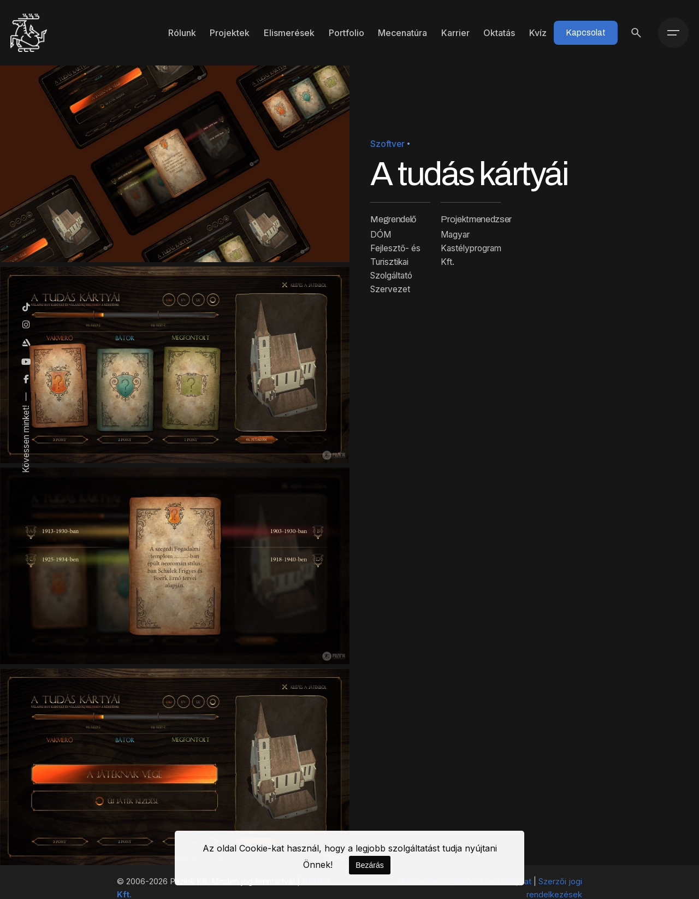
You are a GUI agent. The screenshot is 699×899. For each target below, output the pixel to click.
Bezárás (369, 865)
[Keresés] (636, 33)
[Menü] (673, 32)
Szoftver (387, 144)
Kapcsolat (586, 32)
